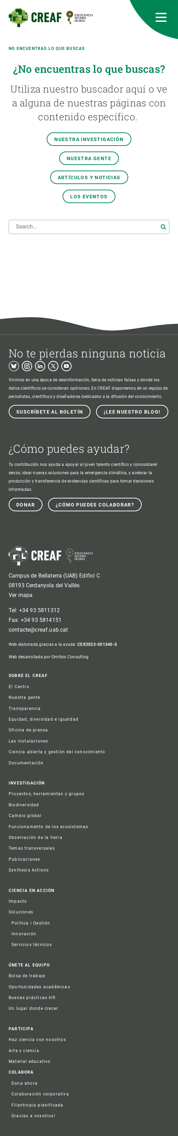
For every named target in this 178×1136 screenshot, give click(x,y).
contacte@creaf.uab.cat (38, 629)
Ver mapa (20, 595)
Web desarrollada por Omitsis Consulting (48, 656)
